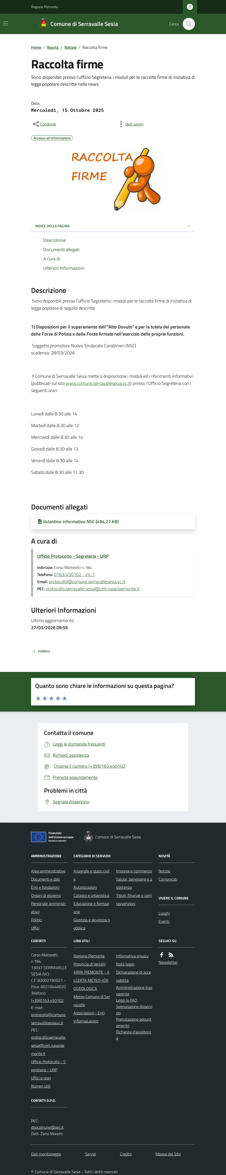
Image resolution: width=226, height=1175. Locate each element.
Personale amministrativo (48, 907)
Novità (53, 47)
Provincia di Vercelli (90, 964)
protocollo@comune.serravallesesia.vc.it (87, 581)
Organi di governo (46, 895)
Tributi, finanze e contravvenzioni (134, 899)
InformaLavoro (86, 1021)
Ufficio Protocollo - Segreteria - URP (73, 556)
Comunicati (168, 879)
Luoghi (164, 913)
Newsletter (168, 962)
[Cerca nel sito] (187, 24)
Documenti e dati (45, 879)
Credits (126, 1154)
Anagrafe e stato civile (91, 875)
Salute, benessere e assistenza (134, 883)
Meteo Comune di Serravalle (92, 1000)
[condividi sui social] (44, 124)
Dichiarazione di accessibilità (133, 976)
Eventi (164, 921)
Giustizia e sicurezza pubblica (92, 924)
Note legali (125, 964)
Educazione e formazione (91, 907)
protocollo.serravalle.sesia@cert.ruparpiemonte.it (92, 588)
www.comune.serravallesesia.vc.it (98, 383)
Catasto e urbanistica (91, 895)
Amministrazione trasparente (134, 990)
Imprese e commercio (134, 871)
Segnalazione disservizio (134, 1009)
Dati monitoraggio (46, 1154)
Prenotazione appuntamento (133, 1022)
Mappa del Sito (168, 1154)
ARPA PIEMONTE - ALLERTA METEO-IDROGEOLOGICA (91, 980)
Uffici (35, 928)
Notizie (70, 47)
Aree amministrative (48, 871)
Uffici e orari (41, 1078)
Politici (36, 920)
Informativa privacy (132, 956)
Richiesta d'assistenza (133, 1035)
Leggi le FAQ (126, 1000)
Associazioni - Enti (89, 1013)
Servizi (90, 1154)
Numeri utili (40, 1086)
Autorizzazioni (85, 887)
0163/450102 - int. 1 (74, 574)
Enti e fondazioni (45, 887)
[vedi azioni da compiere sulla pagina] (130, 124)
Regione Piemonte (44, 6)
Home (36, 47)
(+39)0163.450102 (47, 1000)
